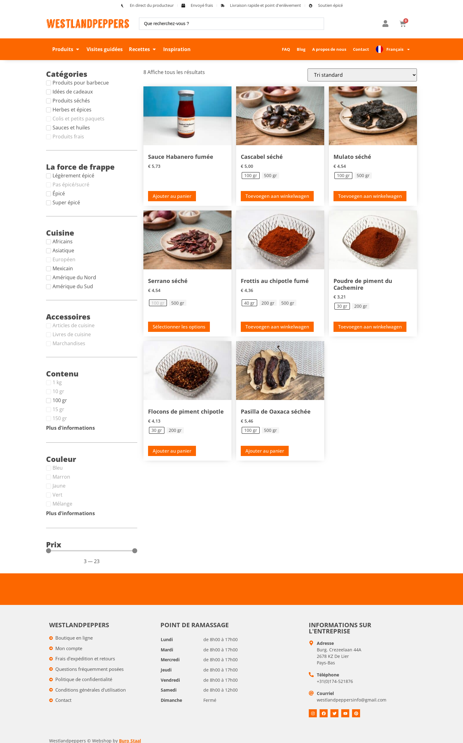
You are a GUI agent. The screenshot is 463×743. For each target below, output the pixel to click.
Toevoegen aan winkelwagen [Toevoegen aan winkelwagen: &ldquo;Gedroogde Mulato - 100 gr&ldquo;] (370, 196)
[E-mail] (311, 693)
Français (398, 49)
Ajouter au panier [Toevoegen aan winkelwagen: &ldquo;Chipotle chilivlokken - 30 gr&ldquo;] (172, 451)
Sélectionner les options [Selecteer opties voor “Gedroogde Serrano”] (179, 327)
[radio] (250, 175)
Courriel (325, 693)
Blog (301, 49)
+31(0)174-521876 (335, 681)
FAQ (286, 49)
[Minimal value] (91, 550)
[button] (66, 49)
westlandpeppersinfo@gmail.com (351, 700)
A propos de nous (329, 49)
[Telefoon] (311, 674)
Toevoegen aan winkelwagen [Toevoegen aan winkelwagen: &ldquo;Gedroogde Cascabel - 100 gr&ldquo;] (277, 196)
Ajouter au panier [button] (172, 196)
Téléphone (328, 675)
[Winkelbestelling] (362, 74)
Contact (361, 49)
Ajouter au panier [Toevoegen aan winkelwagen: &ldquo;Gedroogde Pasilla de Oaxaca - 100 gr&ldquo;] (264, 451)
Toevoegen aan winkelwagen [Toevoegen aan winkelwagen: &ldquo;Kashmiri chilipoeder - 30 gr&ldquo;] (370, 327)
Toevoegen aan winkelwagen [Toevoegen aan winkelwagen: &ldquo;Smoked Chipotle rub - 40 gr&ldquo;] (277, 327)
